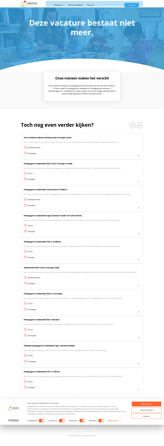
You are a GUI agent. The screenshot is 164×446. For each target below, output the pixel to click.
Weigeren (146, 437)
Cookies (105, 414)
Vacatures (62, 4)
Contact (132, 4)
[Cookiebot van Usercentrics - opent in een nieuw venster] (13, 441)
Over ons (94, 4)
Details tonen (113, 442)
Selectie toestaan (146, 431)
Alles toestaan (146, 425)
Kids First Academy (80, 4)
